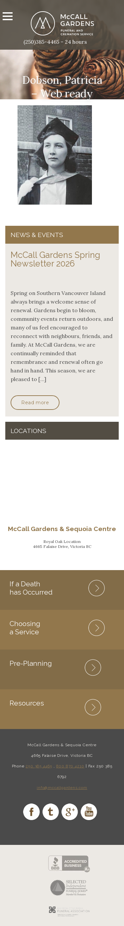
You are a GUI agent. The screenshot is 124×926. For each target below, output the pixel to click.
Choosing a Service (25, 627)
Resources (27, 703)
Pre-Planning (31, 663)
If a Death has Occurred (31, 588)
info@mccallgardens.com (62, 787)
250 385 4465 (38, 766)
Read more (35, 403)
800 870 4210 (70, 766)
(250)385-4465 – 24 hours (55, 41)
